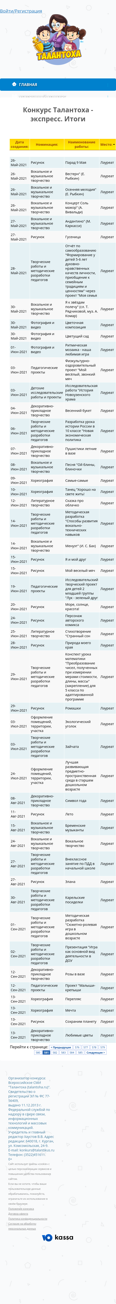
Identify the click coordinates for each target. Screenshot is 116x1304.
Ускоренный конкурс (39, 97)
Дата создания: (19, 144)
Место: (106, 144)
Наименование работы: (81, 144)
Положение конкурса (21, 1208)
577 (86, 1047)
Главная (24, 84)
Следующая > (96, 1052)
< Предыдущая (61, 1047)
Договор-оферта (18, 1213)
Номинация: (47, 144)
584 (72, 1052)
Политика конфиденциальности (27, 1218)
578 (94, 1047)
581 (46, 1052)
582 (55, 1052)
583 (63, 1052)
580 (38, 1052)
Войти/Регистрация (21, 11)
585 (80, 1052)
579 (102, 1047)
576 (77, 1047)
